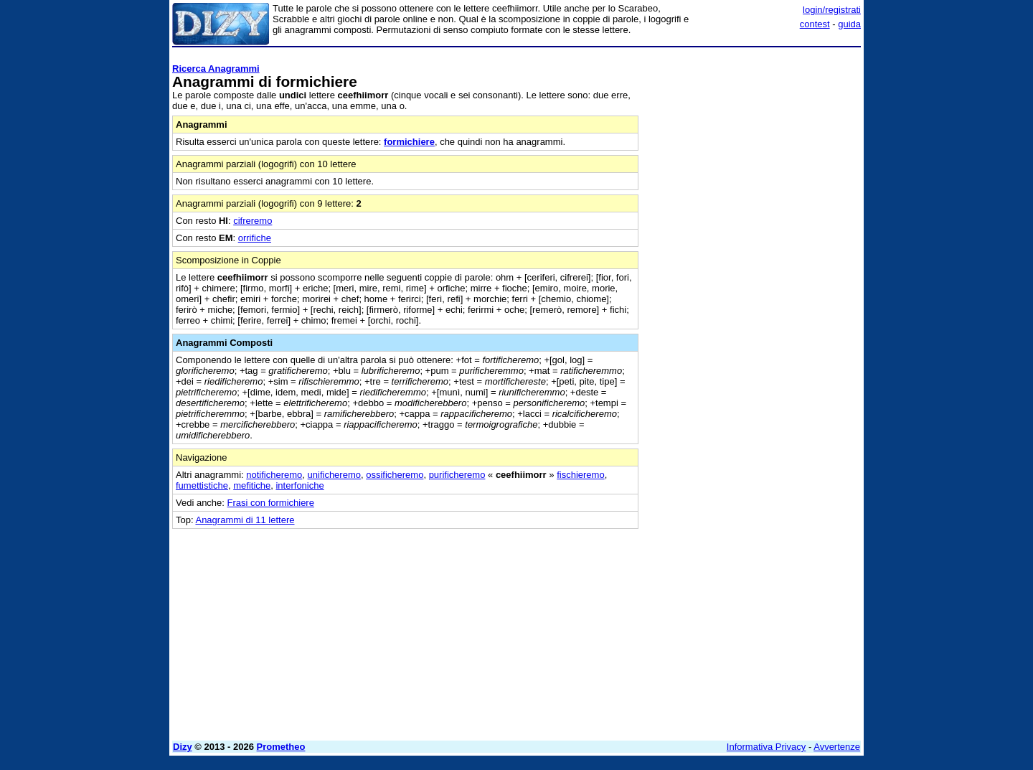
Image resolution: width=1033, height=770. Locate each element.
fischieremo (580, 474)
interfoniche (299, 485)
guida (849, 24)
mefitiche (251, 485)
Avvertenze (836, 746)
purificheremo (457, 474)
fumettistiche (202, 485)
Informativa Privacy (766, 746)
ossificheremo (394, 474)
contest (815, 24)
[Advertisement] (753, 267)
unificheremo (334, 474)
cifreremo (252, 220)
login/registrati (832, 9)
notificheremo (274, 474)
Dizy (182, 746)
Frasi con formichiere (270, 502)
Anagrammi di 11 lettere (244, 520)
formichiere (409, 141)
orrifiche (254, 238)
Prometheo (281, 746)
